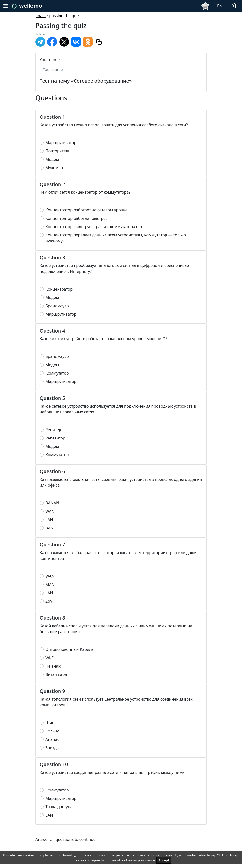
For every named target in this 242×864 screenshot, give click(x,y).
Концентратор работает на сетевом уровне (86, 210)
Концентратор (59, 289)
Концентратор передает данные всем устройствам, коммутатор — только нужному (115, 238)
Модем (52, 159)
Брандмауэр (57, 305)
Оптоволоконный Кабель (69, 649)
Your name (50, 59)
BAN (49, 528)
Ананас (52, 739)
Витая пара (56, 674)
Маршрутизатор (60, 142)
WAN (50, 511)
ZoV (48, 601)
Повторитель (57, 151)
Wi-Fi (50, 657)
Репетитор (55, 438)
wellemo (30, 5)
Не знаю (53, 666)
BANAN (52, 503)
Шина (51, 722)
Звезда (52, 747)
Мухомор (54, 167)
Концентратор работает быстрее (76, 218)
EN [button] (219, 6)
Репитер (53, 429)
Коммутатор (57, 373)
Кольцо (52, 731)
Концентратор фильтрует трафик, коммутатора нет (93, 226)
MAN (50, 584)
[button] (234, 5)
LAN (49, 519)
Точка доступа (59, 806)
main (41, 15)
